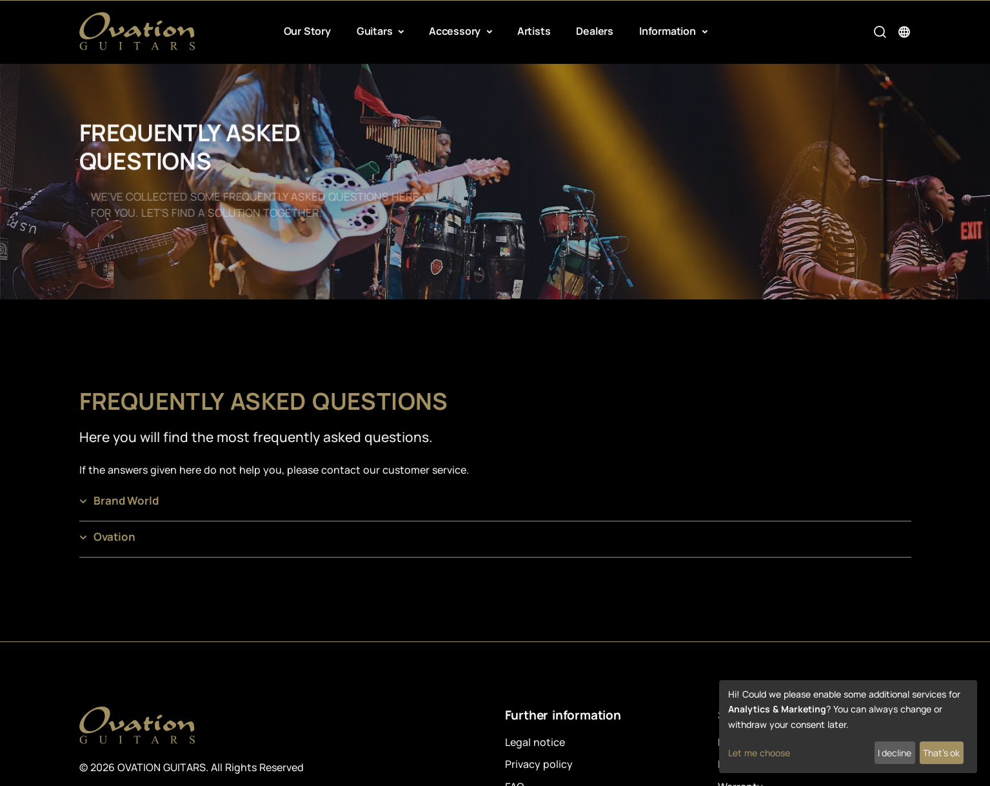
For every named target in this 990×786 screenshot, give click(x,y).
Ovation (114, 536)
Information (668, 31)
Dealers (594, 31)
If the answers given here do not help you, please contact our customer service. (274, 470)
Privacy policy (539, 764)
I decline (894, 753)
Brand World (126, 500)
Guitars (376, 31)
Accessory (456, 31)
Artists (534, 31)
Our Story (307, 31)
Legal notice (535, 742)
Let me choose (759, 753)
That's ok (941, 753)
